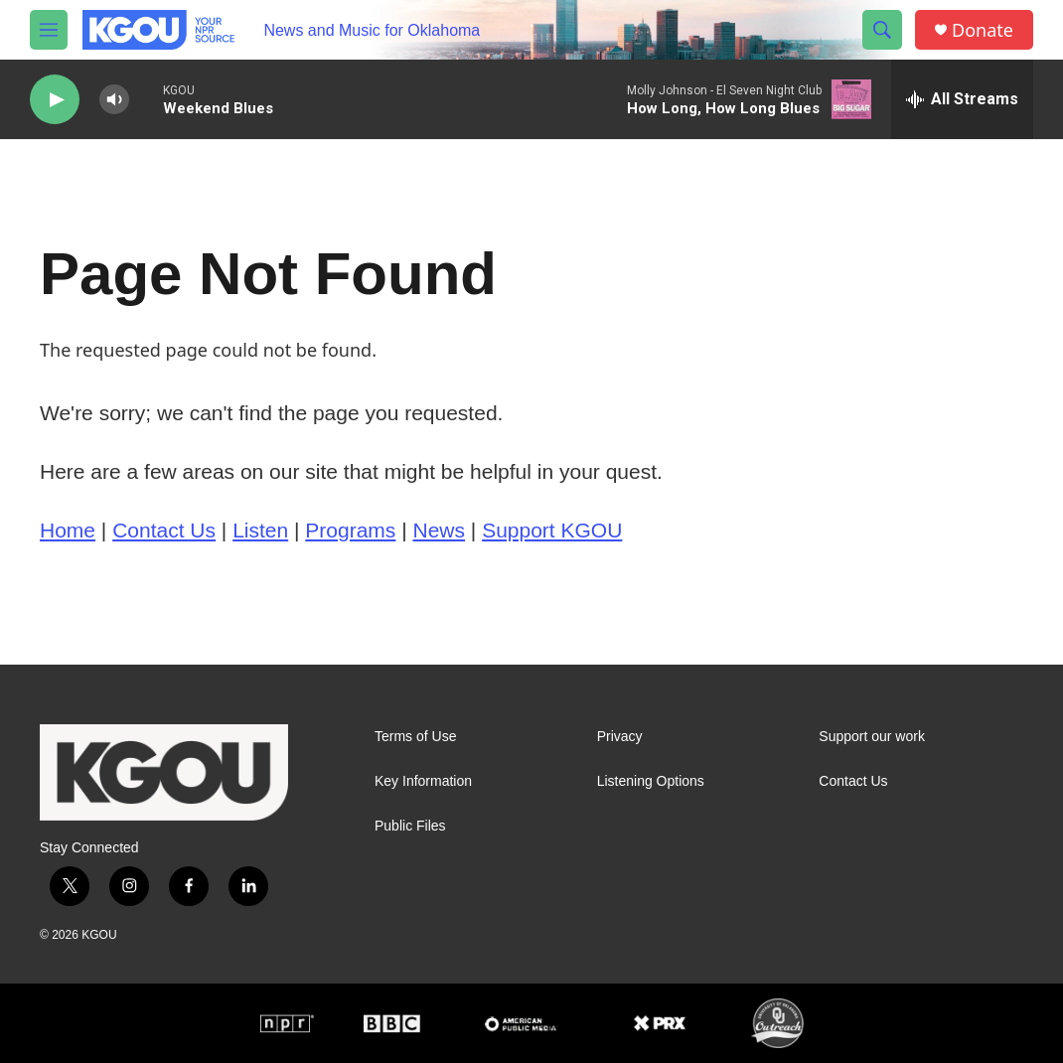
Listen (260, 530)
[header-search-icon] (882, 30)
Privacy (620, 736)
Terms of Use (415, 736)
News (438, 530)
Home (67, 530)
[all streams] (962, 99)
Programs (350, 530)
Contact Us (164, 530)
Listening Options (650, 781)
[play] (55, 99)
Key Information (423, 781)
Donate (982, 30)
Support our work (872, 736)
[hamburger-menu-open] (49, 30)
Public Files (410, 826)
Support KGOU (552, 530)
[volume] (114, 99)
